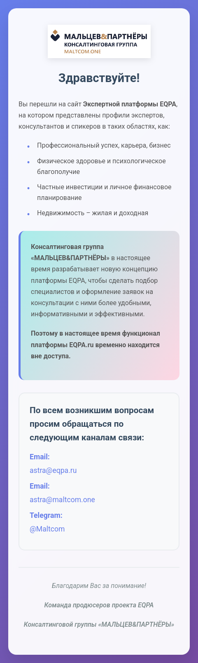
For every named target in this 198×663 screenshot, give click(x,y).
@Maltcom (47, 529)
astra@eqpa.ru (53, 470)
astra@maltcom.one (62, 500)
